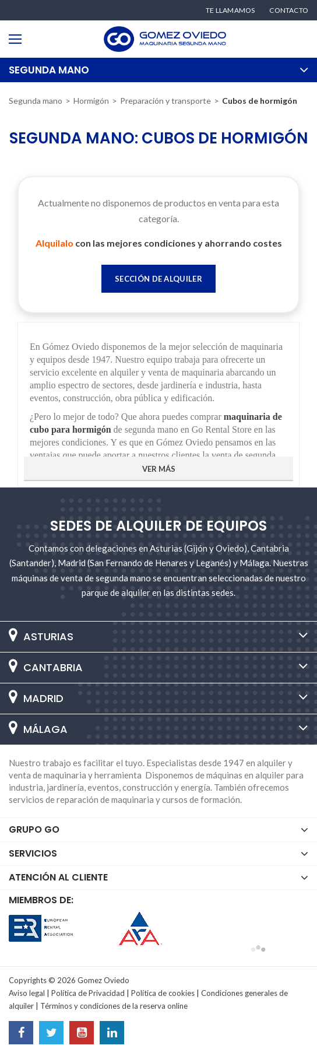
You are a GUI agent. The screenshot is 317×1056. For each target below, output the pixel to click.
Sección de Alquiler (158, 278)
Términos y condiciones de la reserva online (114, 1006)
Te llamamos (230, 10)
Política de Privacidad (88, 993)
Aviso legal (27, 993)
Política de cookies (163, 993)
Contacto (288, 10)
